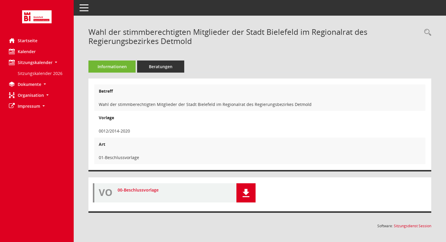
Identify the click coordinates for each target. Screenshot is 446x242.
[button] (37, 62)
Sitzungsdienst (412, 225)
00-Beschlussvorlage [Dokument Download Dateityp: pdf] (138, 190)
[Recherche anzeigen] (426, 32)
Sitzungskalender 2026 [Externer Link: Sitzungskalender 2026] (40, 73)
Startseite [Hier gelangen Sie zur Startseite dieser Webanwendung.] (23, 40)
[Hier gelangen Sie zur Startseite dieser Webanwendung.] (37, 16)
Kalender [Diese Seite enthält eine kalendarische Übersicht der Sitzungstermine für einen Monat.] (22, 51)
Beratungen (160, 66)
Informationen (112, 66)
